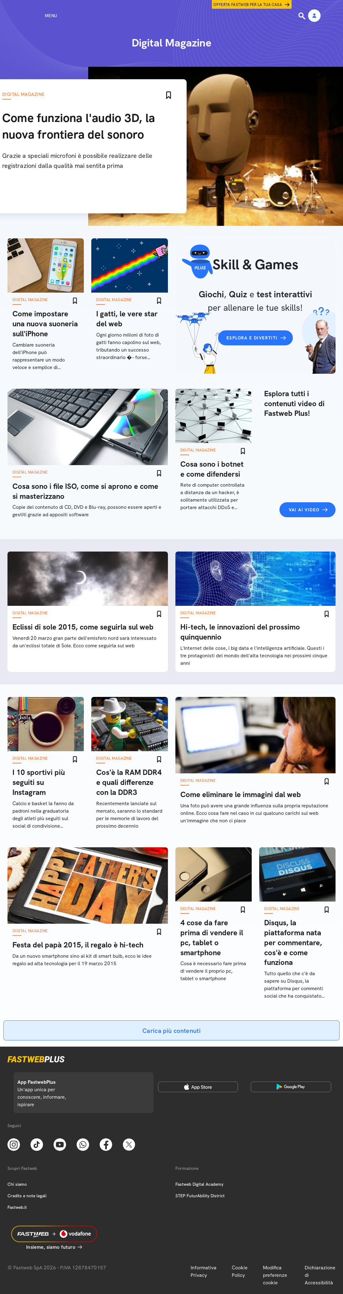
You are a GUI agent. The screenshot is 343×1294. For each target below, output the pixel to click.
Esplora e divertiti (252, 338)
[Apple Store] (198, 1087)
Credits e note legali (26, 1196)
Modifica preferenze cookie (275, 1275)
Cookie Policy (240, 1271)
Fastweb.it (17, 1207)
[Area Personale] (314, 16)
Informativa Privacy (204, 1271)
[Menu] (39, 15)
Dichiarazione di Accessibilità (320, 1275)
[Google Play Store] (291, 1087)
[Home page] (171, 16)
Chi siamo (17, 1184)
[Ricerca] (302, 16)
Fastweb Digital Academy (199, 1184)
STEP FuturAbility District (200, 1196)
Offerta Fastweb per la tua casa (247, 4)
